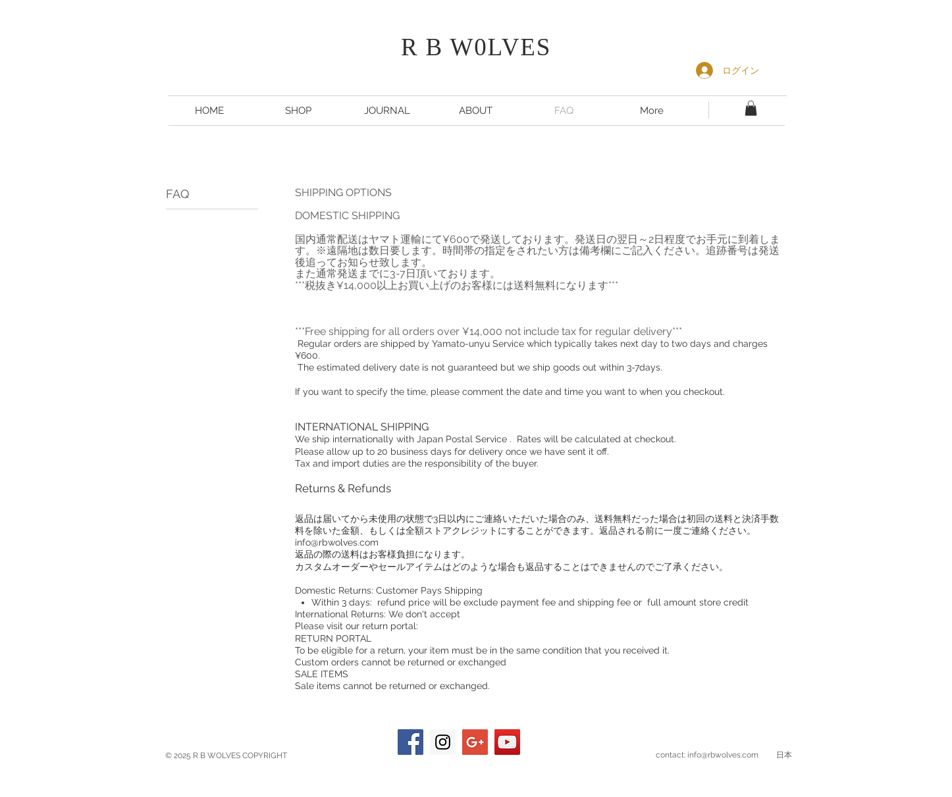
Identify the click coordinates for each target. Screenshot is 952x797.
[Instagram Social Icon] (443, 742)
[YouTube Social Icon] (507, 742)
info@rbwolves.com (337, 542)
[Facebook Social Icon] (410, 742)
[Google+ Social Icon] (475, 742)
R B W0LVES (476, 47)
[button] (751, 108)
